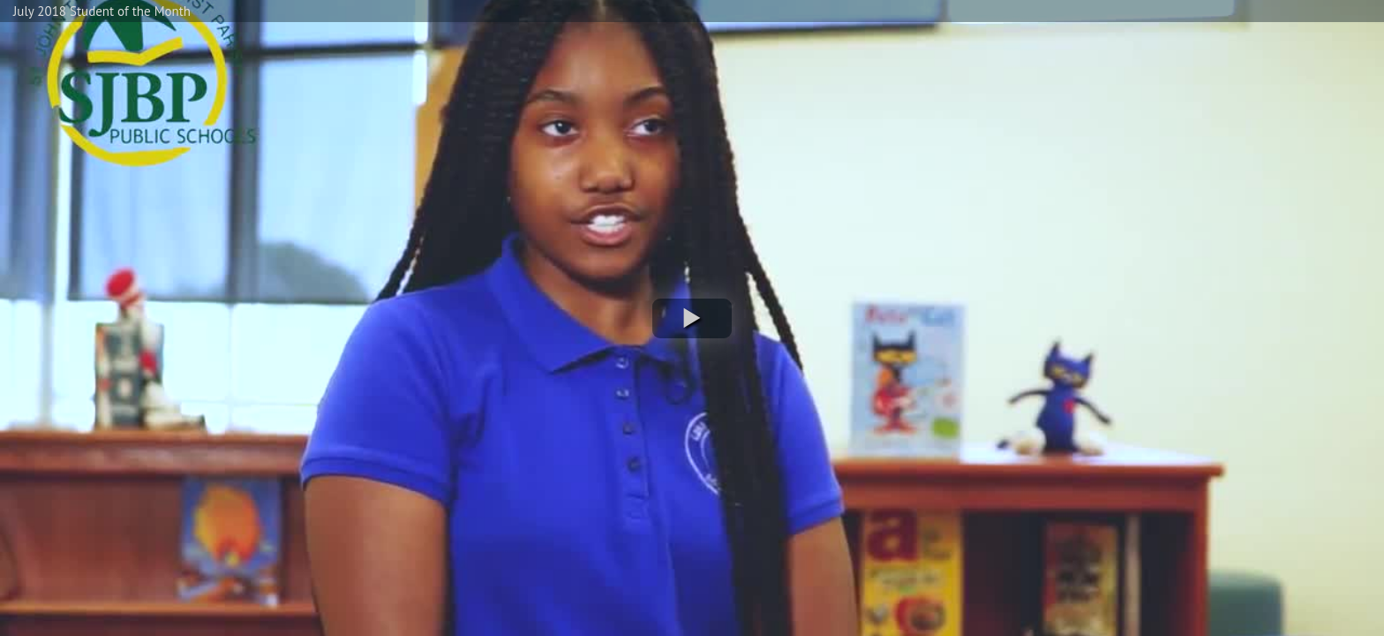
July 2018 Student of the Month (102, 11)
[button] (692, 318)
